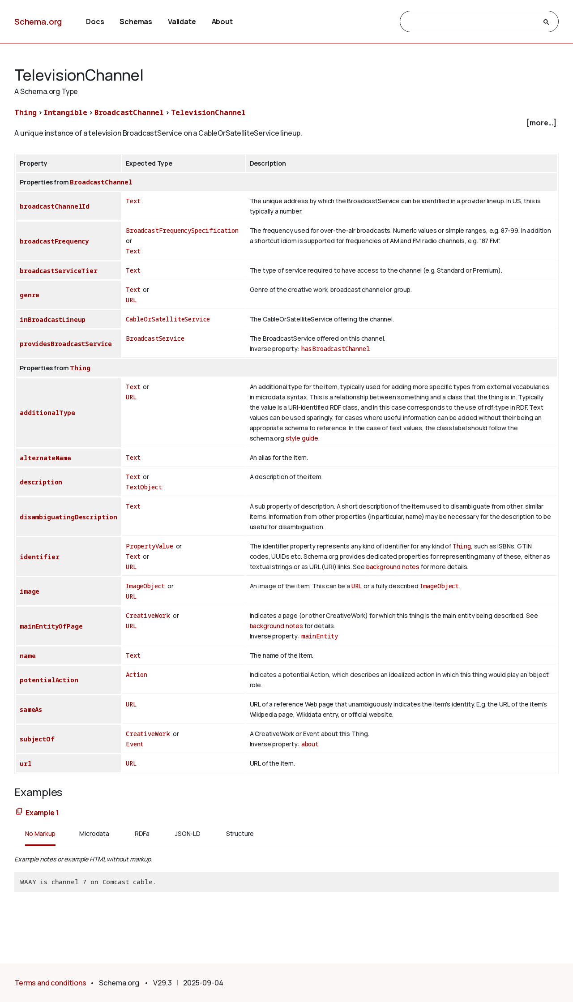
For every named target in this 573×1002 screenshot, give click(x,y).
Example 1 (42, 813)
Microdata (94, 833)
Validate (182, 21)
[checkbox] (286, 123)
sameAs (31, 709)
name (27, 655)
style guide (302, 438)
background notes (392, 566)
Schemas (136, 21)
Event (135, 744)
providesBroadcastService (66, 343)
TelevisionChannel (208, 112)
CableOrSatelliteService (168, 319)
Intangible (65, 112)
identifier (39, 556)
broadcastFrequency (54, 241)
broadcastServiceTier (59, 270)
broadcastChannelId (55, 206)
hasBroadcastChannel (335, 348)
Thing (25, 112)
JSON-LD (188, 833)
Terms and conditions (50, 983)
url (26, 763)
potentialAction (49, 680)
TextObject (144, 487)
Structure (240, 833)
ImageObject (145, 586)
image (29, 591)
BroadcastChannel (129, 112)
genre (29, 295)
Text (133, 201)
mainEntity (319, 636)
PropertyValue (149, 546)
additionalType (47, 412)
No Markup (40, 833)
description (41, 482)
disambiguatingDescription (68, 517)
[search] (471, 22)
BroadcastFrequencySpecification (182, 230)
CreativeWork (148, 615)
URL (131, 299)
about (310, 744)
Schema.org (38, 21)
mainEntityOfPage (51, 626)
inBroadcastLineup (53, 319)
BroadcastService (155, 338)
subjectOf (37, 739)
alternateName (45, 458)
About (222, 21)
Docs (95, 21)
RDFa (142, 833)
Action (136, 674)
